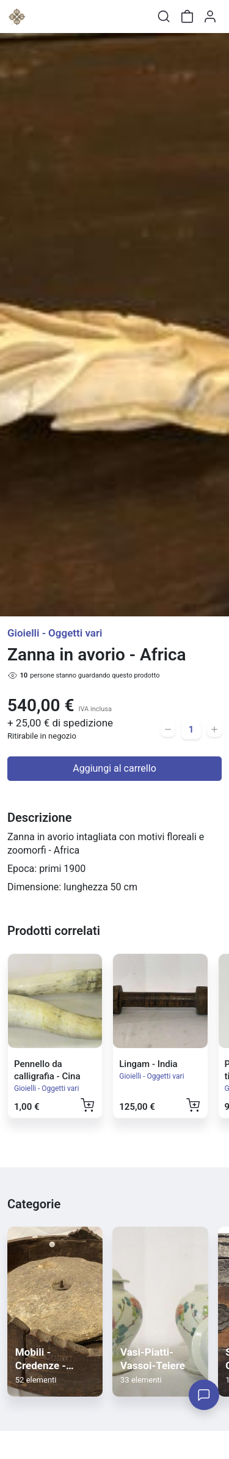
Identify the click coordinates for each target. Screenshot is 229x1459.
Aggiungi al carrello (114, 768)
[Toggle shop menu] (41, 16)
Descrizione (39, 817)
